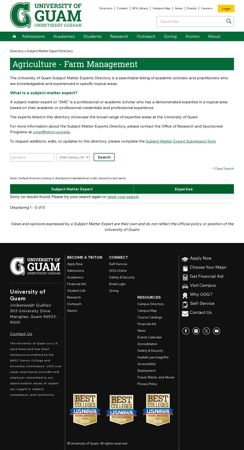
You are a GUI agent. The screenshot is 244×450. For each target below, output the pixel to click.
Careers (207, 8)
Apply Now (201, 258)
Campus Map (161, 8)
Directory (105, 8)
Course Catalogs (149, 317)
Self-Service (202, 303)
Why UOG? (201, 294)
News (179, 8)
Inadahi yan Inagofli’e (153, 357)
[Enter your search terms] (195, 21)
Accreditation (147, 344)
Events (192, 8)
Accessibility (146, 364)
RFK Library (140, 8)
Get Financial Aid (207, 276)
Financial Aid (76, 284)
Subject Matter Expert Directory (49, 51)
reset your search (122, 196)
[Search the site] (228, 21)
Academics (64, 36)
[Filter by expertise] (73, 157)
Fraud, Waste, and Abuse (155, 377)
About (214, 36)
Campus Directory (150, 304)
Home (14, 36)
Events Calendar (149, 337)
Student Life (76, 290)
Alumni (192, 36)
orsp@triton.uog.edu (51, 131)
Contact (122, 8)
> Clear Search (223, 168)
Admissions (33, 36)
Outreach (146, 36)
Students (92, 36)
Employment (146, 370)
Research (119, 36)
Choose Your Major (208, 267)
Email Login (117, 284)
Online (118, 270)
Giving (170, 36)
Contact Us (21, 333)
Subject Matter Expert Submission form (181, 141)
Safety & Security (122, 277)
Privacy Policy (147, 384)
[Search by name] (32, 157)
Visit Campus (203, 285)
